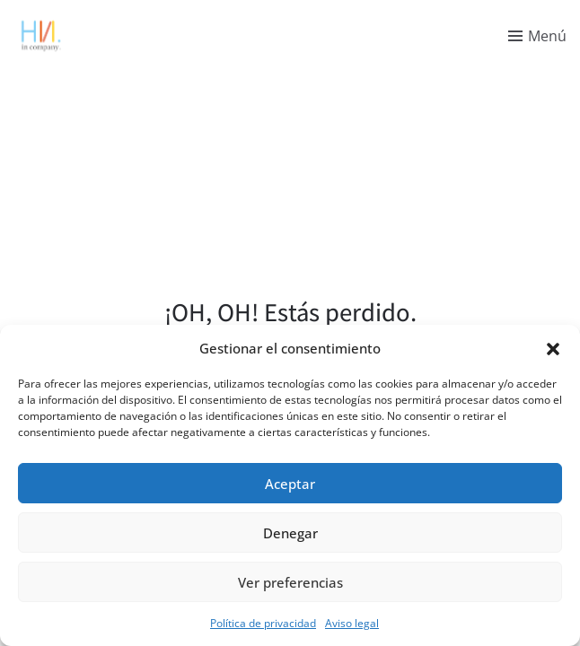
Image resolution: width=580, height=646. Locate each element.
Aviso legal (352, 623)
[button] (553, 348)
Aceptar (290, 484)
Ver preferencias (290, 582)
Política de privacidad (263, 623)
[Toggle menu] (537, 36)
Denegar (290, 533)
